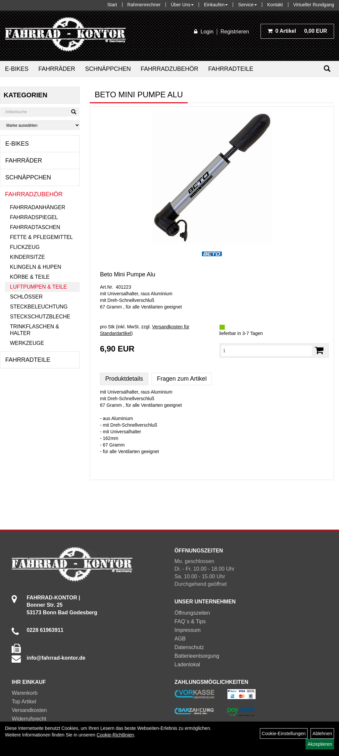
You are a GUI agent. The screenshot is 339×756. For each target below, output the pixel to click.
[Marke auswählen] (40, 125)
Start (112, 4)
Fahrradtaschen (35, 227)
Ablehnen (322, 733)
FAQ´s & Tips (190, 621)
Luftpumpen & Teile (38, 287)
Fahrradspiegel (34, 217)
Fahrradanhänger (37, 207)
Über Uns (182, 4)
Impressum (187, 630)
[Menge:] (266, 350)
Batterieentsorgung (196, 656)
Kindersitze (27, 257)
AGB (180, 638)
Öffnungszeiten (192, 613)
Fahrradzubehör (169, 69)
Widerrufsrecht (29, 719)
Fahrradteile (230, 69)
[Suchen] (327, 69)
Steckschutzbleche (40, 316)
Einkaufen (216, 4)
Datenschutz (189, 647)
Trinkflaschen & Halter (34, 330)
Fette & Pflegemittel (41, 237)
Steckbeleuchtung (39, 306)
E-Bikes (16, 69)
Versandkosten (29, 710)
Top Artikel (24, 701)
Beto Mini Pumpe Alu (127, 274)
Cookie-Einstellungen (284, 733)
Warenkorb (24, 693)
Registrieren (234, 31)
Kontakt (275, 4)
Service (247, 4)
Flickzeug (25, 247)
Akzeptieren (320, 744)
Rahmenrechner (144, 4)
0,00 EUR (297, 31)
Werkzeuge (27, 343)
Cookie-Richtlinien (115, 734)
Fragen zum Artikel (182, 378)
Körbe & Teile (30, 277)
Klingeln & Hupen (35, 267)
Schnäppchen (108, 69)
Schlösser (26, 297)
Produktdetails (124, 378)
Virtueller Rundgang (313, 4)
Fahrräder (56, 69)
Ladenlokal (187, 664)
